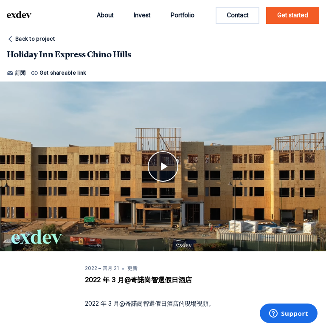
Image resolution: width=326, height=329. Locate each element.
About (105, 15)
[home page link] (19, 15)
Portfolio (182, 15)
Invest (142, 15)
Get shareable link (59, 73)
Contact (237, 15)
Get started (292, 15)
